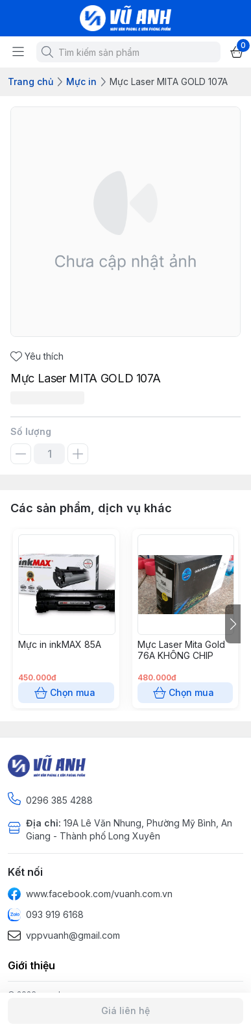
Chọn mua (66, 692)
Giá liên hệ (125, 1011)
